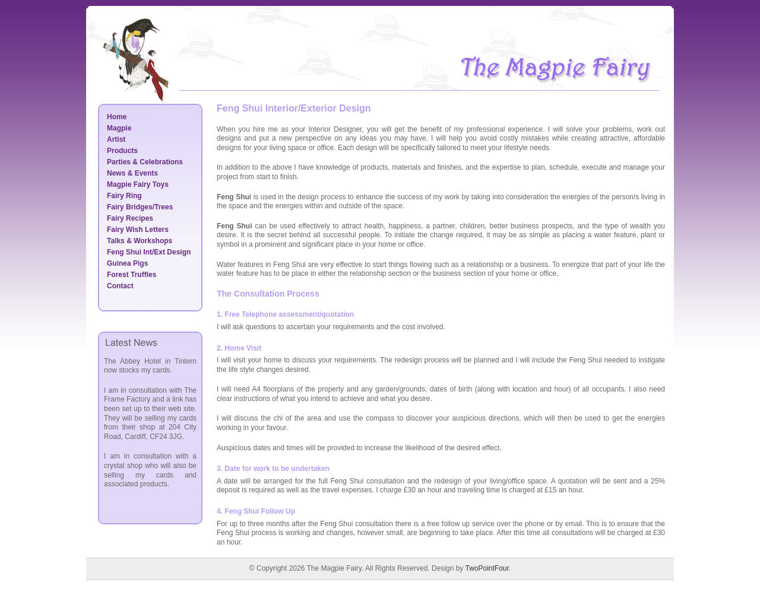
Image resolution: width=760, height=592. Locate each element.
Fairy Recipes (130, 218)
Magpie (119, 128)
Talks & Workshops (139, 241)
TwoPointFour (486, 568)
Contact (120, 286)
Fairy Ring (124, 196)
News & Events (132, 173)
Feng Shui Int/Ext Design (149, 252)
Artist (116, 139)
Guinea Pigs (127, 263)
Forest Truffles (131, 274)
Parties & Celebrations (145, 162)
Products (122, 151)
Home (116, 117)
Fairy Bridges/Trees (140, 207)
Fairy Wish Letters (138, 229)
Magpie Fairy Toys (138, 184)
